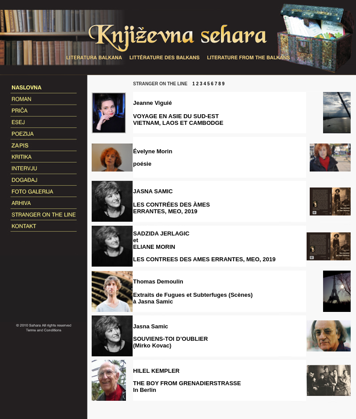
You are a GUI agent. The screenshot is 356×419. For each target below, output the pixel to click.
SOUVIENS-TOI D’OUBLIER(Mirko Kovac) (170, 342)
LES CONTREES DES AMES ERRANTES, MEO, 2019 (204, 259)
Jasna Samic (150, 326)
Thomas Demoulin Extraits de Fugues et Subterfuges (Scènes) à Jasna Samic (193, 291)
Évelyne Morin (152, 151)
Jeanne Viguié (152, 103)
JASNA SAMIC (171, 201)
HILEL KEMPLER (156, 370)
